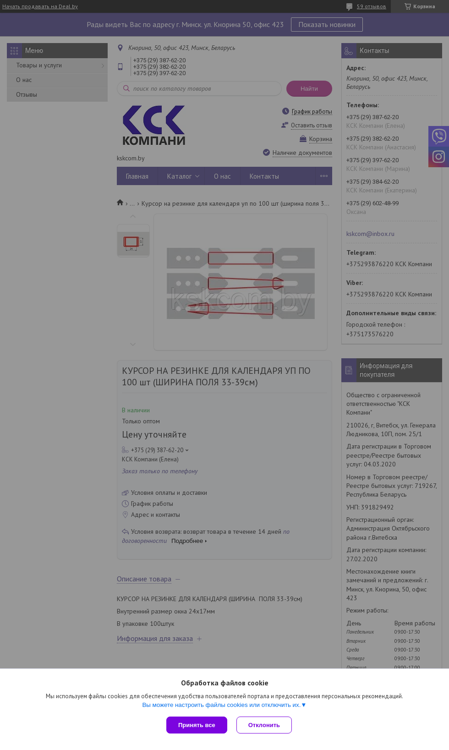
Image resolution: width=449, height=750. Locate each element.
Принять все (196, 725)
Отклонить (264, 725)
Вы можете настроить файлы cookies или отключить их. (221, 704)
